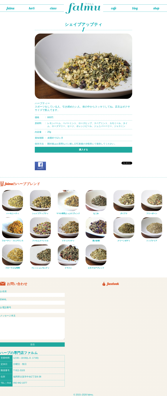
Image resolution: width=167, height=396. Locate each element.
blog (135, 8)
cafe (113, 8)
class (53, 8)
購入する (83, 149)
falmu (10, 8)
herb (32, 8)
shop (156, 8)
